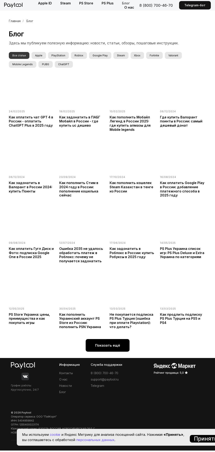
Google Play (104, 55)
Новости (65, 387)
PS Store (86, 3)
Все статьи (19, 55)
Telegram (97, 387)
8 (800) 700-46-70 (156, 5)
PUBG (46, 65)
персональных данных (95, 440)
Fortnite (161, 55)
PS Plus (108, 3)
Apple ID (45, 3)
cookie (55, 434)
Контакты (66, 374)
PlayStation (61, 55)
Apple (40, 55)
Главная (15, 21)
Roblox (82, 55)
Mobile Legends (23, 65)
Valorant (181, 55)
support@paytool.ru (105, 381)
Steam (65, 3)
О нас (129, 7)
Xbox (143, 55)
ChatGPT (66, 65)
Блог (126, 3)
